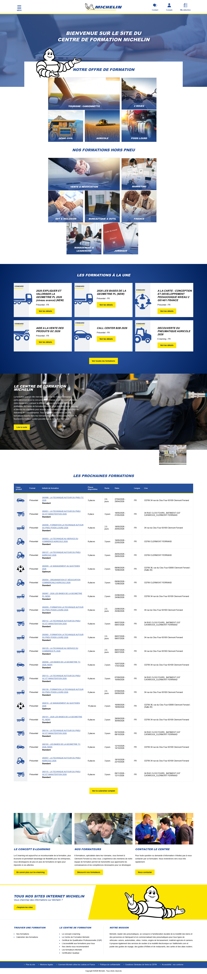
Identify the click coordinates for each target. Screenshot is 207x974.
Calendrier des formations (27, 937)
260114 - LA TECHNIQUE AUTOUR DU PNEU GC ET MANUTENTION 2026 (61, 731)
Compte (169, 10)
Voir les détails (45, 311)
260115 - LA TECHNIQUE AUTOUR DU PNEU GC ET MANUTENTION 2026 (61, 773)
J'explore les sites (25, 907)
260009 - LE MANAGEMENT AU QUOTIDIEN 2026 (61, 567)
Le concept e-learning (71, 934)
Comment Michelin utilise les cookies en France (76, 965)
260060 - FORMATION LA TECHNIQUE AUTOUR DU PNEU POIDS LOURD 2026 (62, 635)
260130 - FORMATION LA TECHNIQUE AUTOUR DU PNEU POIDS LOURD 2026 (62, 690)
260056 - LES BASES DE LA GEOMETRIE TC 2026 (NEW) (61, 663)
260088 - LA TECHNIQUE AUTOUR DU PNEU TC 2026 (63, 498)
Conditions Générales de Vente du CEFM (141, 965)
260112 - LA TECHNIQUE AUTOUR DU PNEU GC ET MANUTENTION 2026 (61, 622)
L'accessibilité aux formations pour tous (78, 943)
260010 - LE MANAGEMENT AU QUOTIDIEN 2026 (61, 704)
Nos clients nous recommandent (75, 947)
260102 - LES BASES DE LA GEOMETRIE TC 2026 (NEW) (61, 745)
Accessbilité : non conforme (172, 965)
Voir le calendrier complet (103, 791)
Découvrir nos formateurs (88, 872)
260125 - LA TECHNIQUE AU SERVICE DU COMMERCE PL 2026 (60, 649)
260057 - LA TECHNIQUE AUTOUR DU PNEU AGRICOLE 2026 (61, 759)
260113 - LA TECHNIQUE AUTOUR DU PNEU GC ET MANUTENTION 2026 (61, 677)
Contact (155, 10)
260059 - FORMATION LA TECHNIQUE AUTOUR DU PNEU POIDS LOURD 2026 (62, 608)
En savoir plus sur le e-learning (31, 872)
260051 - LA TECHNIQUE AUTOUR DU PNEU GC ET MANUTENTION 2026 (61, 512)
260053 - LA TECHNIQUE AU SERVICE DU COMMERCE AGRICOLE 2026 (60, 540)
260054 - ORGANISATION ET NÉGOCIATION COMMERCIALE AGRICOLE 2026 (61, 581)
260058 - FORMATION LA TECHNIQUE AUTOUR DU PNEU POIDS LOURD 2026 (62, 526)
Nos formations (22, 934)
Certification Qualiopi (70, 953)
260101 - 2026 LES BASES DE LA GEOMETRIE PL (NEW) (62, 718)
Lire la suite (22, 427)
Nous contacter (145, 872)
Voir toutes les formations (103, 361)
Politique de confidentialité (110, 965)
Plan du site (30, 965)
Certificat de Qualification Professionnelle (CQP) (82, 940)
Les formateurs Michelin (72, 950)
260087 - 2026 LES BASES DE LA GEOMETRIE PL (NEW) (62, 594)
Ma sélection (185, 10)
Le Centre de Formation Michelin (75, 937)
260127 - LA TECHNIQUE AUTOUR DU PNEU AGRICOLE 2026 (61, 553)
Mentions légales (46, 965)
